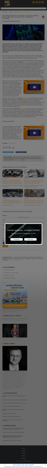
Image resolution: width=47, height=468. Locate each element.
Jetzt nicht (30, 239)
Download (16, 239)
